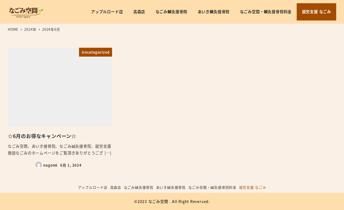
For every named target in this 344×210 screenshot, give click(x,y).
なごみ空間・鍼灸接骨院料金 (212, 187)
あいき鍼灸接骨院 (171, 187)
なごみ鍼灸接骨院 (138, 187)
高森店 (115, 187)
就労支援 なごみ (252, 187)
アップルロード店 (93, 187)
